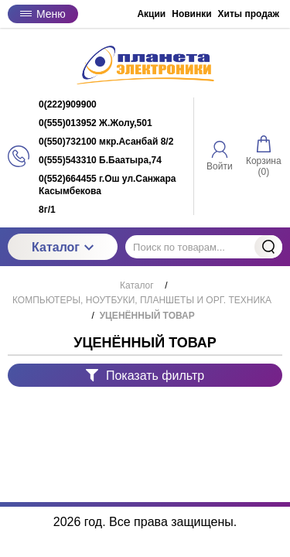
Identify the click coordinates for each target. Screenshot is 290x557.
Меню (43, 14)
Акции (151, 14)
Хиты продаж (248, 14)
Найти (268, 247)
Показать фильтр (145, 375)
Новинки (191, 14)
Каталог (63, 247)
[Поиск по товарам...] (203, 246)
